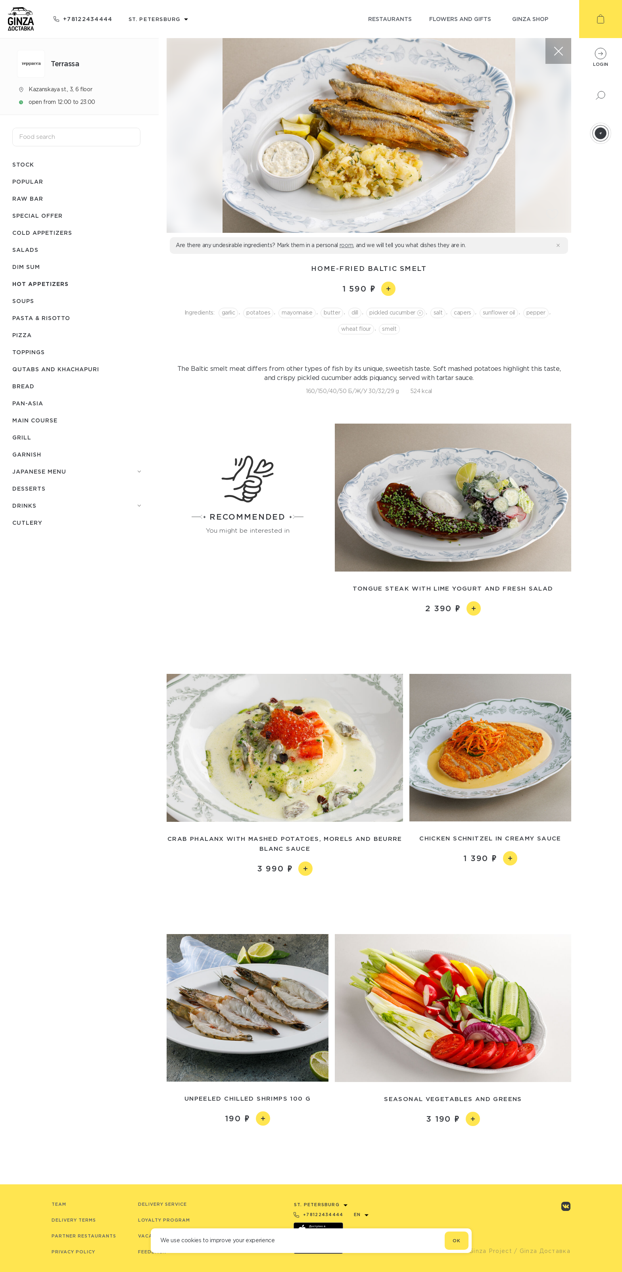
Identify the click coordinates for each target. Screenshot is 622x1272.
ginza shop (530, 19)
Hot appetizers (40, 284)
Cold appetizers (42, 233)
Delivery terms (74, 1220)
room (346, 245)
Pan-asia (27, 403)
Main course (35, 420)
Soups (23, 301)
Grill (21, 437)
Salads (25, 250)
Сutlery (27, 523)
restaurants (390, 19)
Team (59, 1204)
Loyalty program (164, 1220)
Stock (23, 164)
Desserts (29, 488)
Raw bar (27, 198)
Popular (27, 181)
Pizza (22, 335)
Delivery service (162, 1204)
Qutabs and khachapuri (55, 369)
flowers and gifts (460, 19)
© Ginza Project (486, 1251)
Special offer (37, 216)
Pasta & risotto (41, 318)
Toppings (28, 352)
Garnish (26, 454)
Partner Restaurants (84, 1236)
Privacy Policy (73, 1251)
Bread (23, 386)
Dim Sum (26, 267)
